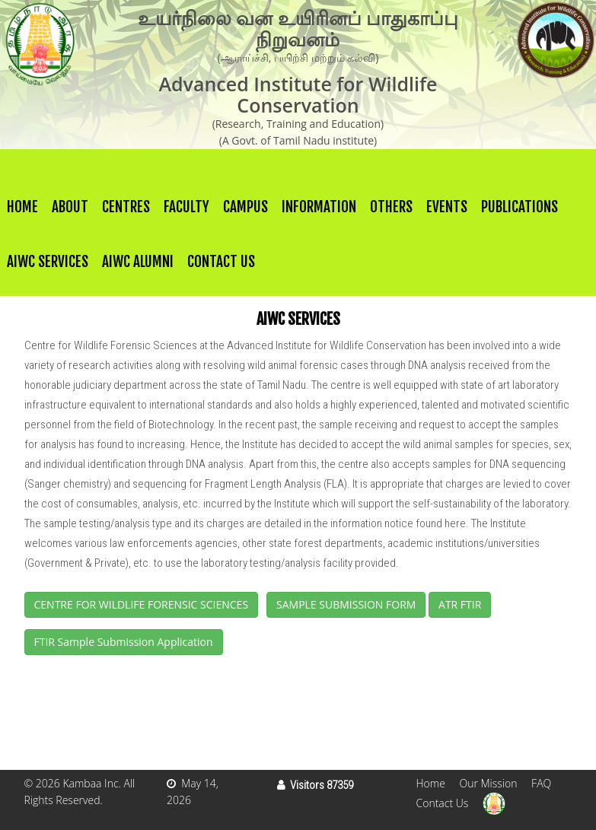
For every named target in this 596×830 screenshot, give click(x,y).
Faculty (186, 207)
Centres (126, 207)
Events (446, 207)
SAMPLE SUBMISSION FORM (346, 604)
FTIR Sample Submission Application (123, 641)
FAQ (541, 783)
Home (22, 207)
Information (319, 207)
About (70, 207)
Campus (245, 207)
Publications (519, 207)
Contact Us (221, 262)
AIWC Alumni (138, 262)
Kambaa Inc (90, 783)
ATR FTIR (459, 604)
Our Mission (488, 783)
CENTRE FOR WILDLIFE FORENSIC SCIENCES (141, 604)
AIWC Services (47, 262)
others (391, 207)
